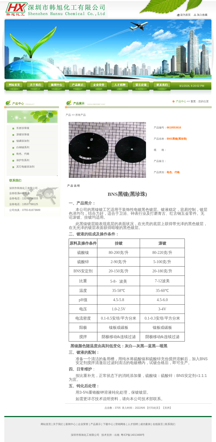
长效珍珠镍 (22, 128)
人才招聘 (133, 424)
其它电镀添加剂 (25, 166)
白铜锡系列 (22, 147)
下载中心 (108, 424)
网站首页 (46, 424)
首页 (193, 101)
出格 (117, 434)
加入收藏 (202, 14)
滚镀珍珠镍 (22, 134)
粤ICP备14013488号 (132, 434)
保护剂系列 (22, 160)
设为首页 (185, 14)
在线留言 (158, 424)
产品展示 (95, 424)
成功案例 (145, 424)
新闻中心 (70, 424)
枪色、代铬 (22, 153)
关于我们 (58, 424)
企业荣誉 (83, 424)
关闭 (167, 407)
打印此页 (153, 407)
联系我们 (170, 424)
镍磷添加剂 (22, 140)
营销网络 (120, 424)
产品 (68, 114)
